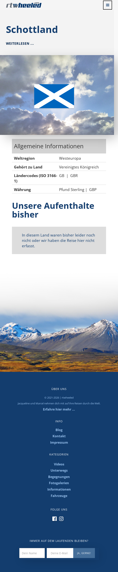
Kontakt (59, 436)
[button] (107, 5)
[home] (21, 4)
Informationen (59, 489)
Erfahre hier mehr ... (59, 409)
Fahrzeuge (59, 496)
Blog (59, 430)
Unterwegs (59, 470)
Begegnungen (59, 477)
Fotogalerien (59, 483)
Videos (59, 464)
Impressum (59, 442)
